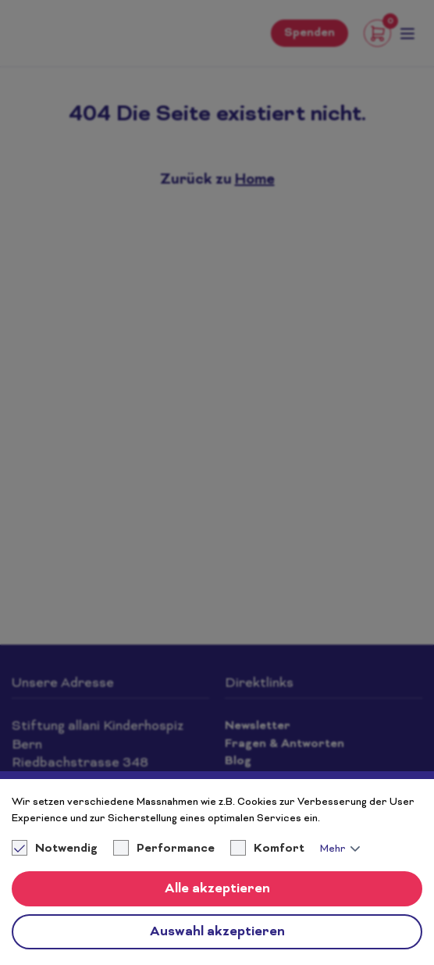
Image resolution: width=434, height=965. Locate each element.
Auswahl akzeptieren (217, 932)
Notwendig (56, 849)
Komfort (279, 849)
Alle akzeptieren (217, 889)
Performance (176, 849)
